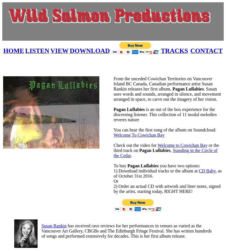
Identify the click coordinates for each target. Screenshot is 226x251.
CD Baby (207, 170)
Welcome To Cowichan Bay (139, 135)
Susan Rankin (54, 225)
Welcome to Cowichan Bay (182, 145)
